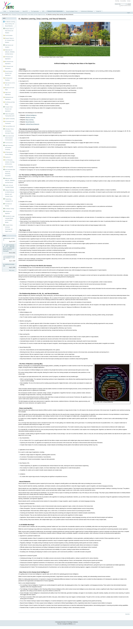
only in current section (126, 5)
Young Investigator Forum (71, 11)
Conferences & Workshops (87, 11)
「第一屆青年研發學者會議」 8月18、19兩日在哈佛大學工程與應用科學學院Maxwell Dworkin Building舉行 (8, 248)
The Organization (35, 11)
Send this (127, 614)
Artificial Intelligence (31, 115)
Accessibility (123, 0)
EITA (43, 11)
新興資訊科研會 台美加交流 (9, 239)
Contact (128, 0)
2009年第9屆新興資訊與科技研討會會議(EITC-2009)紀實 (9, 258)
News (4, 235)
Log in (128, 12)
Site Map (117, 0)
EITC (4, 18)
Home (4, 11)
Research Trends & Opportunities (55, 11)
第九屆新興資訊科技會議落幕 (8, 265)
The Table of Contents (14, 11)
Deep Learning (29, 119)
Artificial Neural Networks (32, 124)
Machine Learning (30, 117)
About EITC (25, 11)
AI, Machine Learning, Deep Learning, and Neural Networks (10, 23)
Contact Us (98, 11)
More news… (12, 270)
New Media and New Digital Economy (36, 14)
